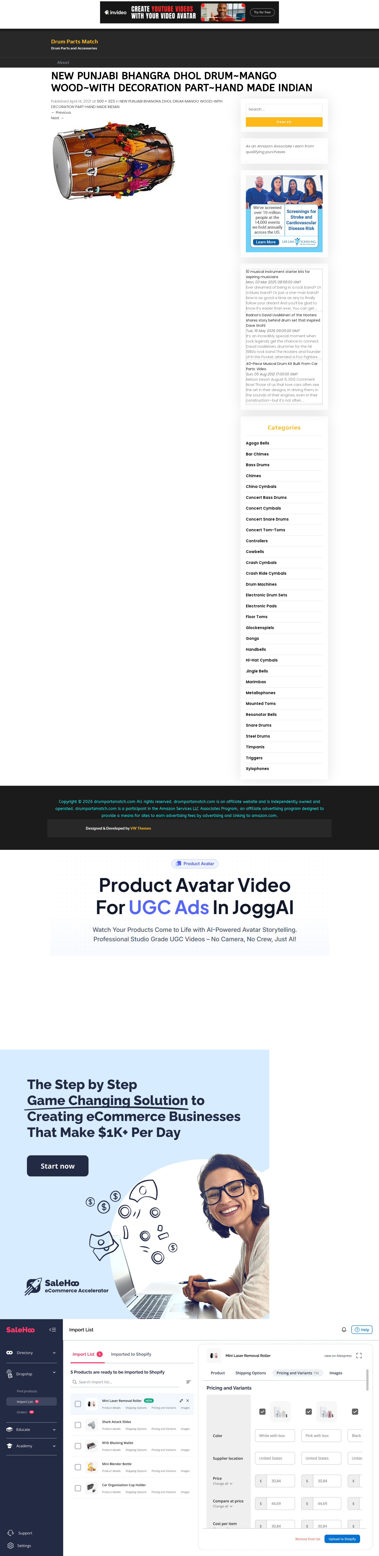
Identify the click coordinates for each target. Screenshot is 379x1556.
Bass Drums (258, 464)
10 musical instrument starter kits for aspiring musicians (278, 274)
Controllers (257, 541)
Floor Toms (257, 616)
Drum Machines (261, 584)
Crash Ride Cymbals (266, 573)
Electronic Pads (261, 606)
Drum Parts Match (74, 41)
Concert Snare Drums (267, 519)
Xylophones (257, 768)
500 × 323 (106, 101)
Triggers (254, 758)
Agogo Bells (257, 443)
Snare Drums (259, 725)
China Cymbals (261, 486)
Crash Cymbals (261, 562)
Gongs (252, 638)
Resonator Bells (261, 714)
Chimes (253, 475)
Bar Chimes (257, 454)
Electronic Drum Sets (266, 595)
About (63, 62)
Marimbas (256, 681)
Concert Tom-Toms (265, 530)
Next (57, 117)
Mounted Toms (261, 703)
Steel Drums (258, 736)
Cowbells (255, 551)
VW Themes (140, 828)
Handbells (256, 649)
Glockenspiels (260, 627)
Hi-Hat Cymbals (262, 660)
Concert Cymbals (263, 508)
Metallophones (261, 692)
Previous (61, 112)
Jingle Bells (257, 671)
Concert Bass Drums (266, 497)
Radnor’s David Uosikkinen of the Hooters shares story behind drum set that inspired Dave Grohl (283, 320)
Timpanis (255, 747)
